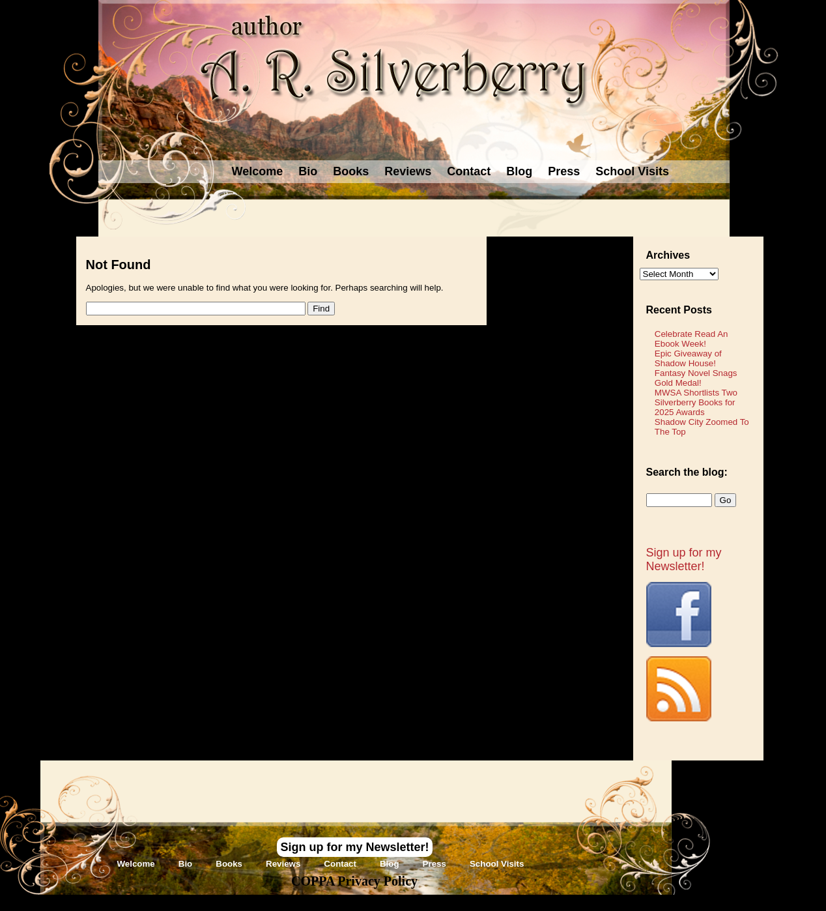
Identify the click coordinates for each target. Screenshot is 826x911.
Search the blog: (687, 472)
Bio (307, 171)
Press (564, 171)
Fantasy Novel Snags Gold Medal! (696, 378)
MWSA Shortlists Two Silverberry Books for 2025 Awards (696, 402)
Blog (519, 171)
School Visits (632, 171)
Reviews (407, 171)
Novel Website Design (510, 902)
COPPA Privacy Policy (354, 881)
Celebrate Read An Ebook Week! (691, 339)
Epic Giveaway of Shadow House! (688, 358)
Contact (469, 171)
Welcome (257, 171)
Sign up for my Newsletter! (684, 559)
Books (351, 171)
